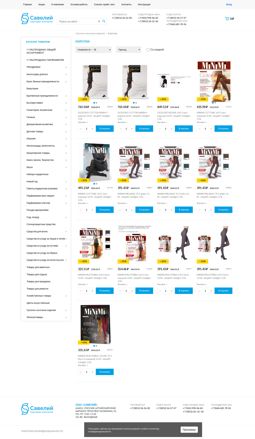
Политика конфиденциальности (42, 431)
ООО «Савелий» (87, 404)
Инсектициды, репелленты (41, 145)
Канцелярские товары (38, 152)
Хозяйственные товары (39, 295)
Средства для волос (37, 231)
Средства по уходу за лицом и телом (46, 238)
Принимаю (189, 429)
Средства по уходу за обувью (42, 252)
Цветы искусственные (38, 302)
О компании (57, 4)
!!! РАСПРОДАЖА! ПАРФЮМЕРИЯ (45, 60)
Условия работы (78, 4)
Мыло (30, 167)
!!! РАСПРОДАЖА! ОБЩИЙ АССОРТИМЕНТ (41, 51)
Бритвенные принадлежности (42, 95)
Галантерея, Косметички (39, 110)
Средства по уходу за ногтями (42, 245)
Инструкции (144, 4)
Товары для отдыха (37, 274)
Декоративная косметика (40, 124)
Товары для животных (38, 267)
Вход (229, 4)
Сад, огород (33, 217)
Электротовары (35, 317)
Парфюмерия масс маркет (41, 195)
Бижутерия (32, 88)
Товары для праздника (38, 281)
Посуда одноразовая (37, 210)
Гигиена (31, 117)
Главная (27, 4)
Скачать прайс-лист (104, 4)
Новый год (32, 181)
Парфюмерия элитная (38, 202)
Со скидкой (155, 49)
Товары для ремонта (37, 288)
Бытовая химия (35, 102)
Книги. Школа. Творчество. (40, 160)
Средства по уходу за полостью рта (45, 260)
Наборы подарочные (37, 174)
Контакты (126, 4)
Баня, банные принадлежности (43, 81)
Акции (41, 4)
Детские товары (35, 131)
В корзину (105, 128)
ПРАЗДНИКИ (33, 67)
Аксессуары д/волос (37, 74)
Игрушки (31, 138)
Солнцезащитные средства (41, 224)
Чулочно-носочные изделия (41, 310)
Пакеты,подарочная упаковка (42, 188)
